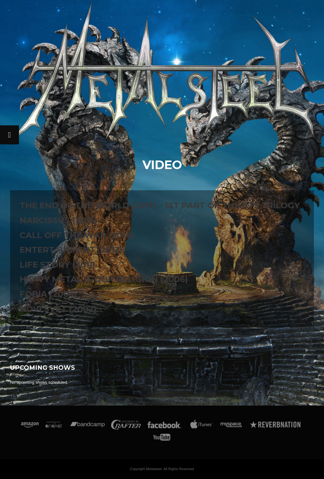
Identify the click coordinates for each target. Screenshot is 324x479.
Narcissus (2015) (58, 220)
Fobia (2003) (48, 294)
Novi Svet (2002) (58, 309)
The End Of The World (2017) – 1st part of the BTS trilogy (160, 205)
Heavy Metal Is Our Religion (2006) (104, 279)
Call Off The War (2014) (77, 235)
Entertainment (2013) (71, 250)
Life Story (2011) (57, 265)
